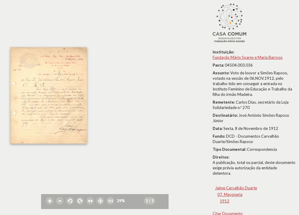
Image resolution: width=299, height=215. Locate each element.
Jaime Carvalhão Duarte (236, 187)
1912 (224, 201)
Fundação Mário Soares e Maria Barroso (248, 57)
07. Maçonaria (229, 194)
